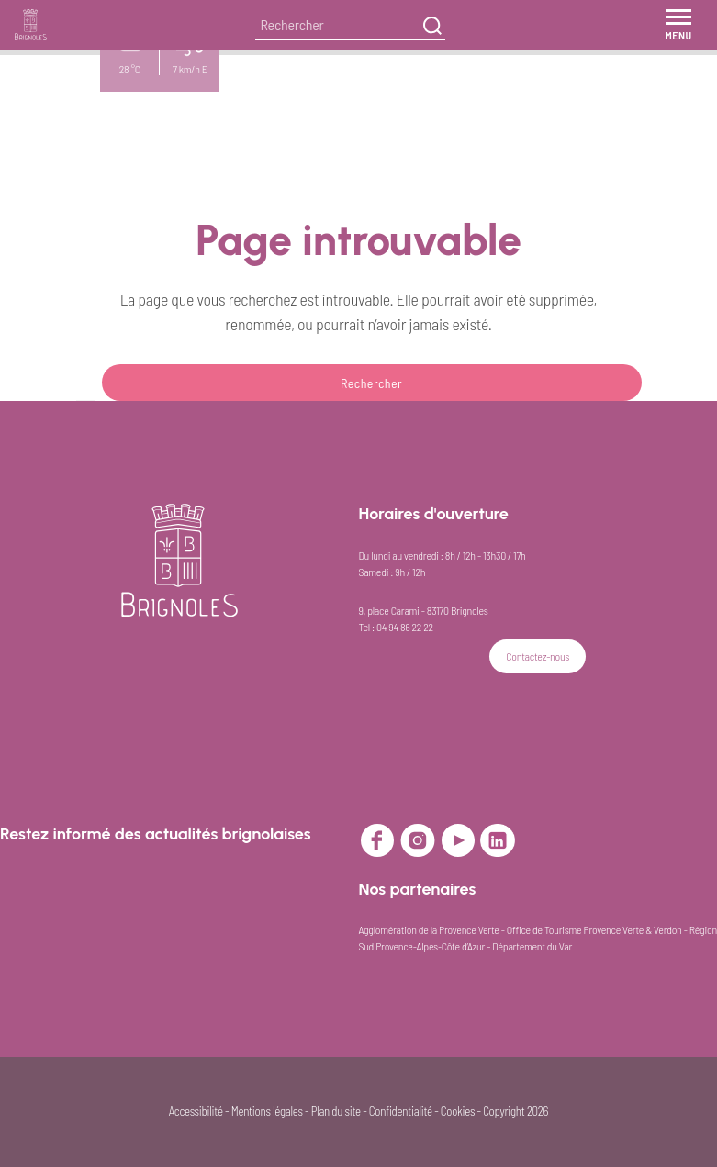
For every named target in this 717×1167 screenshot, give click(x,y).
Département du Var (532, 945)
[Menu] (678, 25)
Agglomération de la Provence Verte (429, 929)
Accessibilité (196, 1111)
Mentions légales (267, 1111)
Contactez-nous (537, 656)
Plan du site (336, 1111)
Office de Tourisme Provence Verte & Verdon (594, 929)
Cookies (458, 1111)
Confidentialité (400, 1111)
